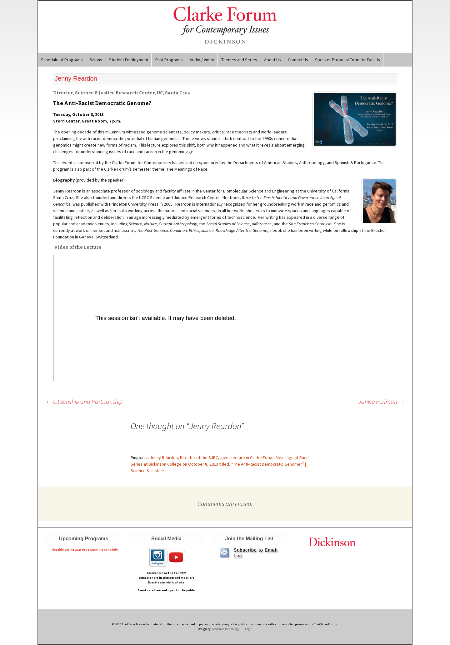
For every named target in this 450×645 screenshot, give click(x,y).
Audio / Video (202, 59)
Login (248, 629)
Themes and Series (239, 59)
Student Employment (128, 59)
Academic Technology (225, 629)
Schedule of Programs (62, 59)
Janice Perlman (381, 401)
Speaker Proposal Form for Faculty (347, 59)
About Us (272, 59)
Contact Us (298, 59)
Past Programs (169, 59)
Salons (96, 59)
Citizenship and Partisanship (83, 401)
